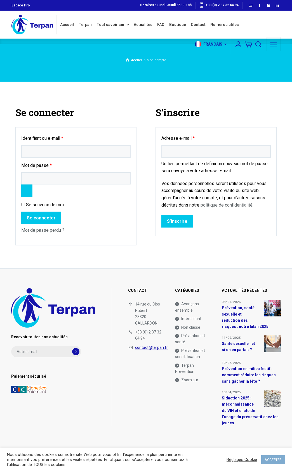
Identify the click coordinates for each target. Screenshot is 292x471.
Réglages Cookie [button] (242, 459)
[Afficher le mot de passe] (26, 190)
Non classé (190, 327)
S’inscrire (177, 221)
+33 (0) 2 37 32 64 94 (222, 5)
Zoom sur (189, 380)
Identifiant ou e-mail (52, 137)
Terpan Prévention (184, 368)
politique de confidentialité (227, 205)
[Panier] (248, 44)
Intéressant (191, 318)
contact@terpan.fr (151, 347)
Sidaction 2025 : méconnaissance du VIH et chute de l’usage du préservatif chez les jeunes (250, 410)
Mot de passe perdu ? (42, 230)
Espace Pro (20, 5)
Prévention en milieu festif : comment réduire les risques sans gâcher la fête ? (249, 375)
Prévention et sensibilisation (190, 353)
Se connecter (41, 218)
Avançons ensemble (187, 307)
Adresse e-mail (188, 137)
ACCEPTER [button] (273, 460)
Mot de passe (47, 164)
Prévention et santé (190, 338)
